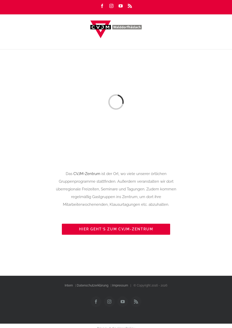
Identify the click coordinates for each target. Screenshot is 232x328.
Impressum (120, 285)
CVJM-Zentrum (86, 173)
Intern (69, 285)
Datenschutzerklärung (92, 285)
